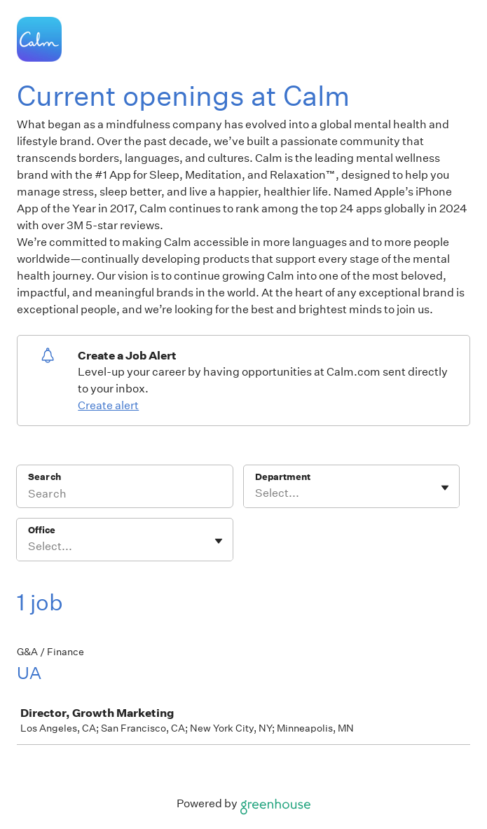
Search (44, 477)
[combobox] (256, 493)
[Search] (125, 495)
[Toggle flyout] (445, 487)
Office (41, 530)
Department (282, 477)
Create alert (108, 405)
